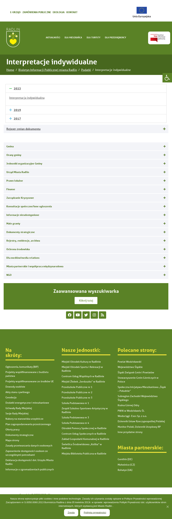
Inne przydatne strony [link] (130, 432)
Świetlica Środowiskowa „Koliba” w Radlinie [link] (82, 446)
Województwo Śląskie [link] (130, 367)
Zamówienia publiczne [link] (36, 12)
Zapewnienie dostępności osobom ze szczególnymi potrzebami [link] (26, 452)
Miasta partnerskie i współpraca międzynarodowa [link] (34, 266)
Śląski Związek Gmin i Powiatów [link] (136, 372)
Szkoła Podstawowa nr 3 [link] (75, 417)
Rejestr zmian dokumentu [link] (23, 129)
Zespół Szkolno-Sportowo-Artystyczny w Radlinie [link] (85, 410)
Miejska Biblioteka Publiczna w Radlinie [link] (84, 453)
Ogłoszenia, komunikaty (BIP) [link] (21, 366)
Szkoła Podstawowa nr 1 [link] (75, 403)
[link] (167, 77)
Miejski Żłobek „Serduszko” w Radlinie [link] (83, 381)
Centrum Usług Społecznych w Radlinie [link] (84, 433)
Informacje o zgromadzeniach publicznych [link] (29, 469)
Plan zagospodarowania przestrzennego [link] (28, 424)
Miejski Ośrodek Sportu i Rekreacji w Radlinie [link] (82, 368)
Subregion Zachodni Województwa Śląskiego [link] (137, 398)
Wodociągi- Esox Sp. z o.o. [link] (132, 416)
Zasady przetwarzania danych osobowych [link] (28, 445)
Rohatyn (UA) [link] (125, 470)
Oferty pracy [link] (12, 429)
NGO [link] (8, 275)
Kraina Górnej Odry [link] (128, 405)
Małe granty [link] (13, 223)
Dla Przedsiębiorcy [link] (115, 37)
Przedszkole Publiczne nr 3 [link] (77, 397)
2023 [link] (17, 88)
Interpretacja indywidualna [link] (27, 98)
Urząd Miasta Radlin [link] (17, 172)
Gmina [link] (10, 146)
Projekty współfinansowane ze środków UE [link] (29, 381)
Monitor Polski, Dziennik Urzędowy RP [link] (139, 426)
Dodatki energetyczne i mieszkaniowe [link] (27, 402)
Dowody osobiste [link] (15, 386)
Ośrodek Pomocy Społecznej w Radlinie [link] (84, 428)
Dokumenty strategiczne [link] (20, 232)
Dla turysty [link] (93, 37)
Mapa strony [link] (12, 440)
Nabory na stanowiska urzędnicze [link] (24, 418)
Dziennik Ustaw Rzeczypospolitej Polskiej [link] (141, 421)
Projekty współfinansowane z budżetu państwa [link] (27, 374)
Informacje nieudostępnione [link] (22, 215)
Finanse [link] (10, 189)
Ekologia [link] (59, 12)
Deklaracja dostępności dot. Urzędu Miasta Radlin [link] (29, 462)
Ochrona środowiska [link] (18, 249)
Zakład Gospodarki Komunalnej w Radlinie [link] (85, 439)
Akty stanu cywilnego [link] (17, 392)
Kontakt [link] (72, 12)
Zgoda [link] (71, 512)
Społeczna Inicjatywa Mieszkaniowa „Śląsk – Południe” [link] (142, 388)
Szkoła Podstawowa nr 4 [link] (75, 423)
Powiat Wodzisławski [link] (129, 361)
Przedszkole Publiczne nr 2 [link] (77, 392)
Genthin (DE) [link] (125, 459)
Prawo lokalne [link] (14, 180)
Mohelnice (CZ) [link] (126, 464)
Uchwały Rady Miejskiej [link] (18, 408)
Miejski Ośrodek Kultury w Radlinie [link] (81, 361)
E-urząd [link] (15, 12)
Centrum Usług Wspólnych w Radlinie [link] (83, 376)
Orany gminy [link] (13, 155)
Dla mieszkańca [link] (73, 37)
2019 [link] (17, 110)
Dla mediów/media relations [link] (22, 257)
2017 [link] (17, 118)
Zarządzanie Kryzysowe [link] (20, 197)
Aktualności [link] (53, 37)
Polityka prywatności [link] (95, 512)
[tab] (86, 88)
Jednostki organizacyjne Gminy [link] (24, 163)
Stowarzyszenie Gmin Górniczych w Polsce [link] (138, 379)
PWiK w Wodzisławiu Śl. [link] (131, 410)
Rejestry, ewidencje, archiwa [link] (23, 240)
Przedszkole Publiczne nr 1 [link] (77, 387)
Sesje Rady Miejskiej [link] (16, 413)
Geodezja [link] (10, 397)
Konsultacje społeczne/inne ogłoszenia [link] (29, 206)
